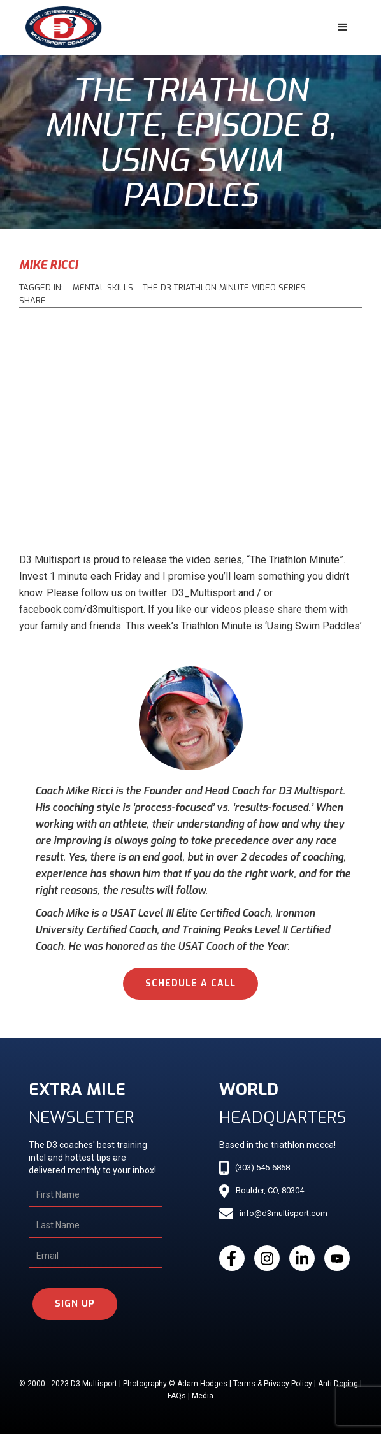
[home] (60, 27)
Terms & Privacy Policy (272, 1383)
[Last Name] (95, 1226)
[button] (343, 27)
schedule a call (190, 983)
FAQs (177, 1395)
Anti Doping (338, 1383)
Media (202, 1395)
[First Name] (95, 1195)
